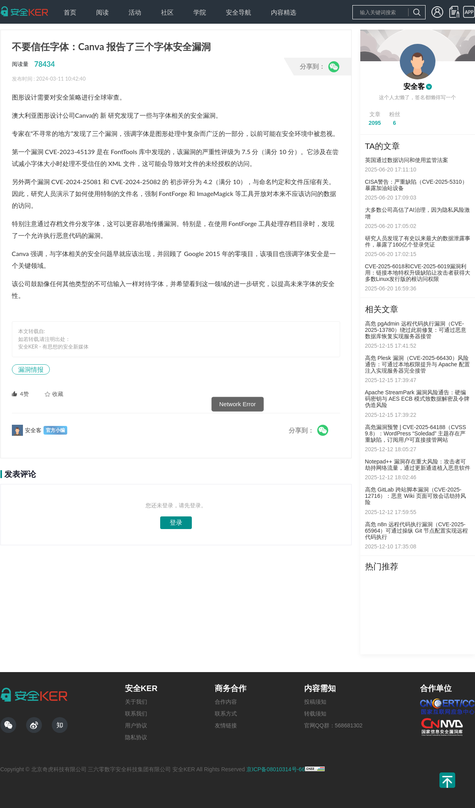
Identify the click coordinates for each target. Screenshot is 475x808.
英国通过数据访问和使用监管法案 (406, 160)
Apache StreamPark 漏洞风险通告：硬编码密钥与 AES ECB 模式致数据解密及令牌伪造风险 (417, 398)
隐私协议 (136, 737)
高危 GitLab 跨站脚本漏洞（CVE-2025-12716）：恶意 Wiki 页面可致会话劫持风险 (415, 495)
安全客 (414, 86)
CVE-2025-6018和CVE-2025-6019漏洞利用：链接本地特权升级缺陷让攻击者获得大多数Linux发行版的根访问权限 (417, 272)
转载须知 (315, 713)
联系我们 (136, 713)
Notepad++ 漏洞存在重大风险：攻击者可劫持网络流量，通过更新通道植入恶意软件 (417, 464)
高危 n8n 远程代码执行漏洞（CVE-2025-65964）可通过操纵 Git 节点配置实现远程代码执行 (416, 530)
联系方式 (226, 713)
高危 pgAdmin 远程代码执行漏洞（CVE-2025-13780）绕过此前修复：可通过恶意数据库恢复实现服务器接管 (416, 329)
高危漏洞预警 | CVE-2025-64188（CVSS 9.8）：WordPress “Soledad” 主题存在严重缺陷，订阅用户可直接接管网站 (415, 433)
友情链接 (226, 725)
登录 (176, 522)
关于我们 (136, 702)
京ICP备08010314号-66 (275, 769)
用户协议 (136, 725)
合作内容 (226, 702)
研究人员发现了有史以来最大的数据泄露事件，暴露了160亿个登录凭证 (417, 241)
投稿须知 (315, 702)
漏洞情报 (31, 369)
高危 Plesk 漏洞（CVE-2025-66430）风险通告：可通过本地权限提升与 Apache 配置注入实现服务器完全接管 (417, 364)
